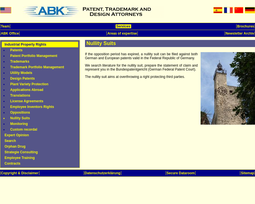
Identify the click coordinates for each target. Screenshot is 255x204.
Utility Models (21, 73)
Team (5, 26)
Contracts (12, 163)
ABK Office (10, 33)
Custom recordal (23, 129)
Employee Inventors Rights (32, 107)
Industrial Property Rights (25, 44)
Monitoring (19, 124)
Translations (20, 95)
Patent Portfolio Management (33, 56)
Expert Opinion (17, 135)
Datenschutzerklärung (102, 173)
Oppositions (20, 112)
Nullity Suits (20, 118)
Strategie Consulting (21, 152)
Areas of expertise (122, 33)
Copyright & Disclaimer (20, 173)
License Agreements (26, 101)
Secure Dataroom (181, 173)
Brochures (245, 26)
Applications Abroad (26, 90)
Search (10, 141)
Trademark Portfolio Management (37, 67)
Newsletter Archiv (240, 33)
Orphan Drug (15, 146)
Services (123, 26)
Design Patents (22, 78)
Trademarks (19, 61)
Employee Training (20, 158)
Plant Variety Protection (29, 84)
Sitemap (247, 173)
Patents (16, 50)
